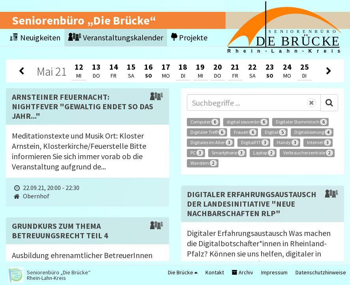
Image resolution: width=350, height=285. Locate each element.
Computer (204, 122)
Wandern (203, 163)
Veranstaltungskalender (115, 37)
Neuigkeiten (35, 37)
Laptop (264, 153)
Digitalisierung (313, 132)
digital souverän (247, 122)
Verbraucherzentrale (308, 153)
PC (196, 153)
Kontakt (214, 272)
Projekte (189, 37)
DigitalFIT (255, 142)
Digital (275, 132)
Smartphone (228, 153)
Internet (319, 142)
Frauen (245, 132)
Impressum (274, 272)
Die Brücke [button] (183, 272)
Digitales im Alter (211, 142)
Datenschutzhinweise (320, 272)
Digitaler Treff (208, 132)
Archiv (242, 272)
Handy (288, 142)
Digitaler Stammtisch (301, 122)
